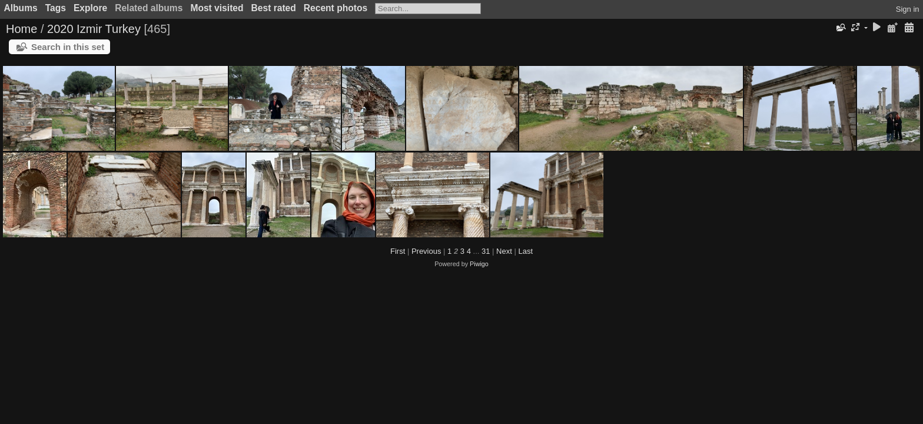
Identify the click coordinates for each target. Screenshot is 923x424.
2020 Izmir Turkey (94, 28)
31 (486, 251)
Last (525, 251)
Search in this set (67, 47)
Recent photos (335, 8)
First (397, 251)
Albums (21, 8)
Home (21, 28)
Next (504, 251)
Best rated (273, 8)
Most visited (216, 8)
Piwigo (479, 263)
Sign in (907, 9)
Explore (90, 8)
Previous (426, 251)
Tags (55, 8)
